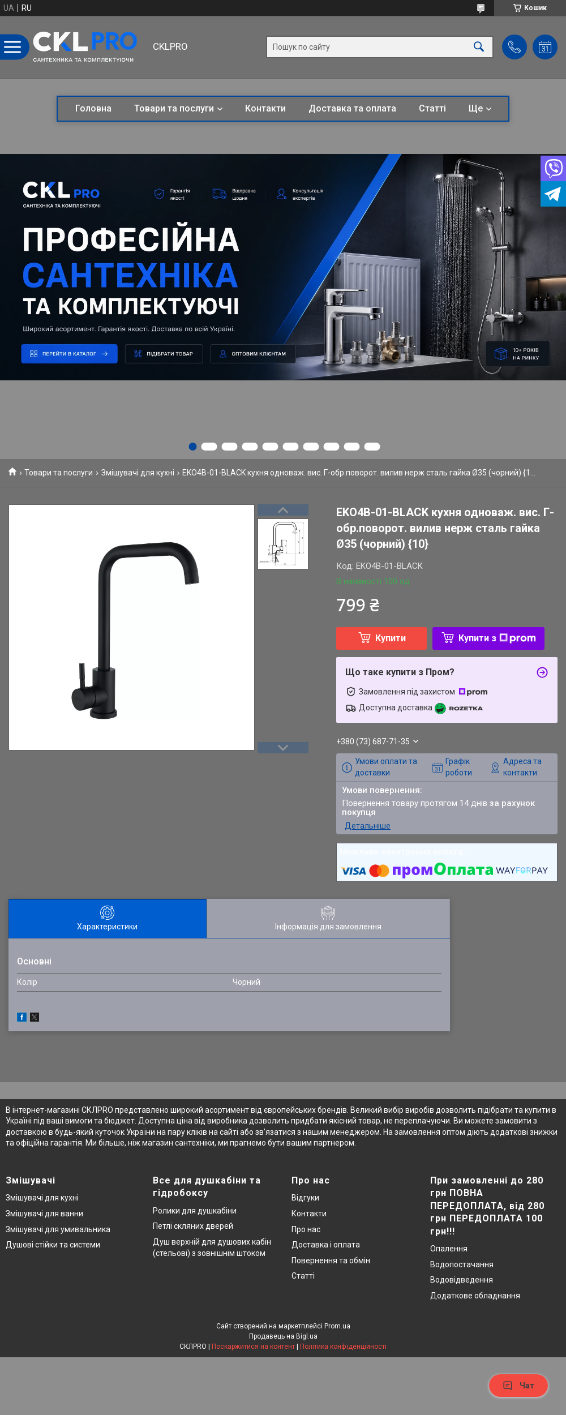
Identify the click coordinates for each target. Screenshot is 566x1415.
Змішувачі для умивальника (58, 1229)
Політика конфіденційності (343, 1346)
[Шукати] (478, 47)
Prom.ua (337, 1326)
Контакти (265, 108)
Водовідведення (461, 1279)
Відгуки (305, 1197)
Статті (432, 108)
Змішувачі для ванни (44, 1213)
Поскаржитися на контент (253, 1346)
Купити (390, 638)
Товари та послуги (174, 108)
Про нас (305, 1229)
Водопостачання (462, 1264)
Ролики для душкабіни (195, 1210)
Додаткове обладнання (475, 1295)
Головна (93, 108)
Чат (518, 1385)
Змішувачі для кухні (137, 472)
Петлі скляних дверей (193, 1225)
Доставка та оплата (352, 108)
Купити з (497, 638)
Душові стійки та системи (53, 1244)
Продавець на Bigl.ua (283, 1336)
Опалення (449, 1248)
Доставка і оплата (325, 1244)
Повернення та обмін (330, 1260)
